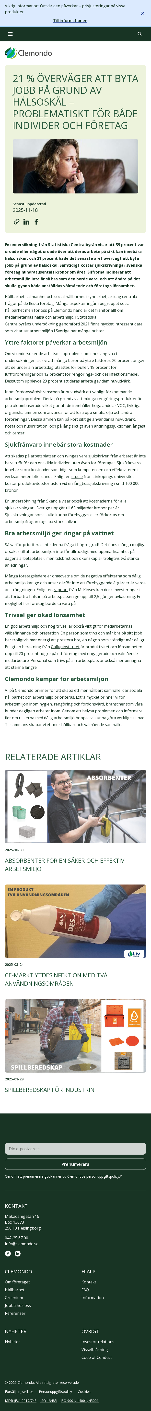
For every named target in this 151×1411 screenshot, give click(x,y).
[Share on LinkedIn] (26, 222)
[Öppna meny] (10, 34)
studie (77, 476)
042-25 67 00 (16, 1238)
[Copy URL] (17, 222)
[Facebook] (8, 1253)
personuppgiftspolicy (102, 1176)
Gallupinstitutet (65, 646)
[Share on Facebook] (36, 222)
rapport (61, 589)
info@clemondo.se (21, 1243)
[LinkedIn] (18, 1253)
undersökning (45, 324)
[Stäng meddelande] (142, 13)
